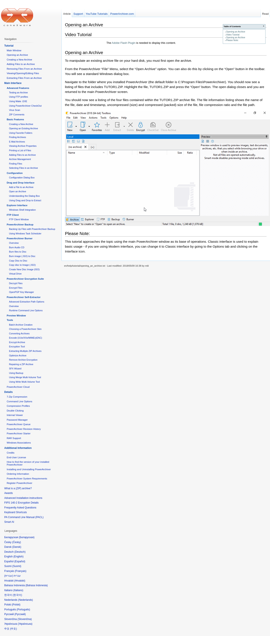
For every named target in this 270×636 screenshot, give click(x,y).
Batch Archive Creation (20, 324)
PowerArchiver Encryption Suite (25, 279)
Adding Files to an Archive (21, 64)
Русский (20, 614)
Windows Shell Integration (22, 210)
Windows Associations (19, 442)
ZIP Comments (16, 114)
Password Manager (17, 420)
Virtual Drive (15, 273)
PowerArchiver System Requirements (27, 478)
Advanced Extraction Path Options (26, 301)
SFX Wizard (15, 368)
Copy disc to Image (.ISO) (22, 265)
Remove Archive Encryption (23, 359)
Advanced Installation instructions (23, 497)
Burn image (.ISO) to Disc (22, 256)
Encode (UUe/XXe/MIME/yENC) (25, 337)
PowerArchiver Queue (18, 424)
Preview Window (16, 315)
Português (23, 609)
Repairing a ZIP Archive (21, 364)
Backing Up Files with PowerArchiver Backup (32, 229)
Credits (10, 452)
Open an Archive (17, 191)
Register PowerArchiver (19, 483)
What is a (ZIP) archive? (18, 488)
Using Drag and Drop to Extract (25, 200)
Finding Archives (17, 137)
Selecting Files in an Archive (23, 168)
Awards (8, 493)
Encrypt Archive (17, 342)
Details (8, 392)
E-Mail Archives (17, 141)
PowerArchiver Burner (19, 238)
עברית (8, 575)
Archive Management (20, 159)
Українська (25, 623)
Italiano (18, 590)
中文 (13, 628)
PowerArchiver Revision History (24, 429)
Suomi (16, 566)
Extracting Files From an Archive (24, 78)
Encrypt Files (15, 287)
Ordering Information (18, 474)
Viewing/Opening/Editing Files (23, 73)
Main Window (14, 50)
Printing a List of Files (20, 150)
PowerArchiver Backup (20, 224)
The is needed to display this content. (141, 42)
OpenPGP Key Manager (21, 292)
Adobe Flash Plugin (123, 42)
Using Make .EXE (18, 101)
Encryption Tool (17, 346)
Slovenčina (24, 619)
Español (19, 561)
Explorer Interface (17, 205)
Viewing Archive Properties (23, 146)
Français (20, 571)
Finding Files (15, 163)
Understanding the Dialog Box (24, 196)
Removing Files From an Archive (24, 69)
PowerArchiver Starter (18, 433)
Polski (16, 604)
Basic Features (15, 119)
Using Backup (16, 373)
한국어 (17, 594)
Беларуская (27, 537)
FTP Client (13, 215)
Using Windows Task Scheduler (25, 233)
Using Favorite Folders (20, 133)
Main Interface (13, 83)
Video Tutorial (232, 35)
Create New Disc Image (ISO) (24, 269)
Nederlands (25, 599)
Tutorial (8, 45)
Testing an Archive (18, 92)
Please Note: (232, 40)
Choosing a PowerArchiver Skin (25, 329)
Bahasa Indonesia (36, 585)
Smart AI (9, 521)
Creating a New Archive (19, 59)
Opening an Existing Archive (23, 128)
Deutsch (20, 551)
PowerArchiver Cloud (18, 387)
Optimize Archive (17, 355)
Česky (16, 542)
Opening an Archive (235, 32)
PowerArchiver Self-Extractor (23, 297)
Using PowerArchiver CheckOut (25, 105)
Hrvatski (19, 580)
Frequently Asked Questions (20, 507)
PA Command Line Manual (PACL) (24, 517)
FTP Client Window (19, 219)
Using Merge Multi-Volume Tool (25, 377)
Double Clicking (15, 410)
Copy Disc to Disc (18, 260)
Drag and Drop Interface (20, 182)
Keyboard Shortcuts (15, 512)
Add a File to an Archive (21, 187)
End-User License (16, 457)
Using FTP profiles (18, 96)
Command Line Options (19, 401)
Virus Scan (14, 110)
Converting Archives (19, 333)
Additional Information (18, 448)
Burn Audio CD (16, 247)
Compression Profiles (18, 406)
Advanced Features (18, 88)
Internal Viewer (15, 415)
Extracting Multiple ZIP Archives (25, 351)
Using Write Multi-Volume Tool (24, 381)
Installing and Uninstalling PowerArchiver (29, 469)
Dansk (16, 546)
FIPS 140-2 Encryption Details (21, 502)
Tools (10, 320)
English (18, 556)
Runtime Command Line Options (26, 310)
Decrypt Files (15, 283)
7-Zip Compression (17, 396)
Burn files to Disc (17, 251)
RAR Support (14, 438)
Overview (14, 243)
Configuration (15, 173)
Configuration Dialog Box (22, 177)
